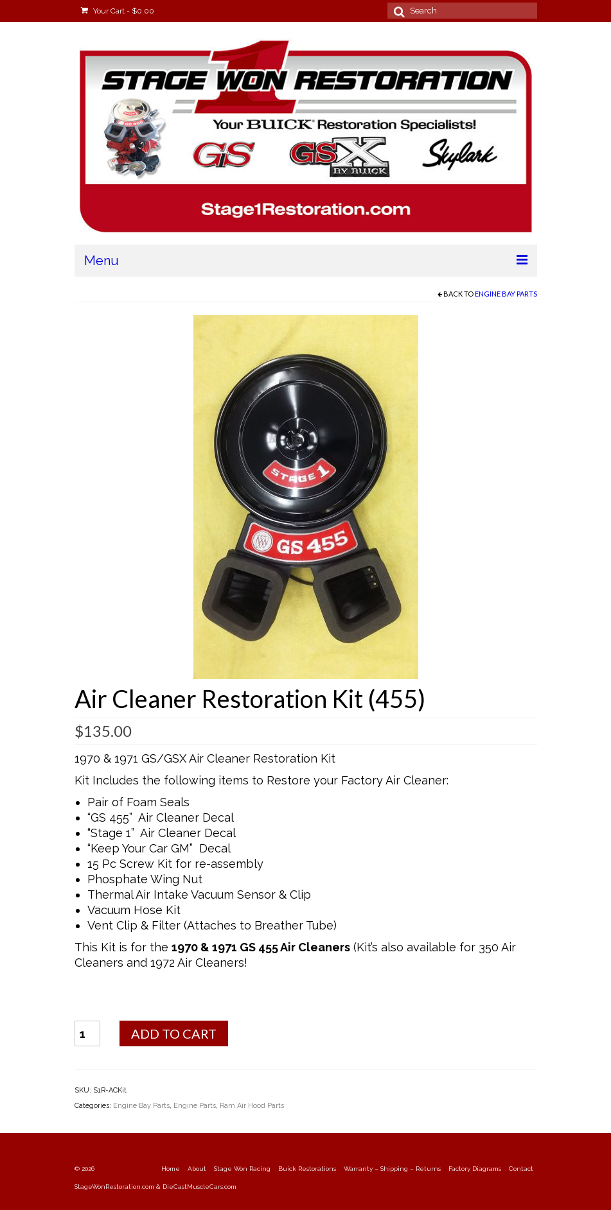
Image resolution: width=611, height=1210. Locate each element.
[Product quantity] (87, 1033)
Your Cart (117, 10)
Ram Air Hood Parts (252, 1106)
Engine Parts (194, 1106)
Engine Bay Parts (506, 294)
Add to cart (174, 1033)
